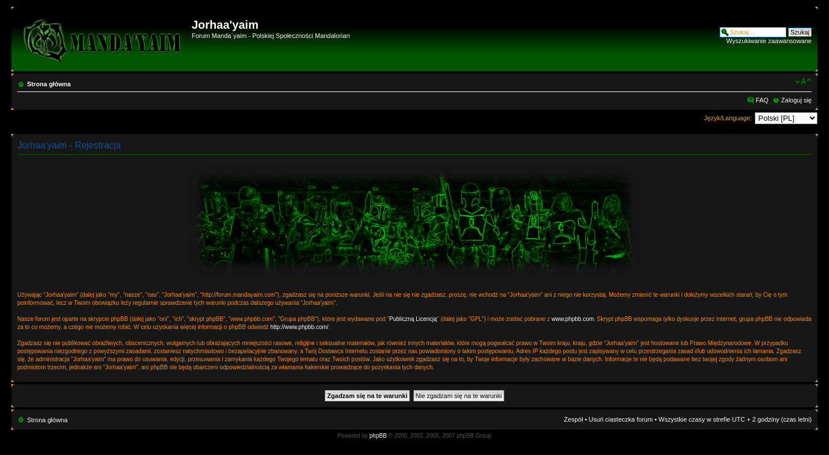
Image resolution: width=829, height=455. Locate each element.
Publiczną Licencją (413, 319)
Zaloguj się (796, 100)
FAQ (762, 100)
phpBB (378, 436)
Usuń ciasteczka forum (621, 419)
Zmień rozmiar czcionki (803, 82)
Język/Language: (728, 117)
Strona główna (49, 84)
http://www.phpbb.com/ (299, 327)
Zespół (573, 419)
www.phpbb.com (573, 319)
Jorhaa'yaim (225, 24)
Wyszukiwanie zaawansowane (769, 40)
